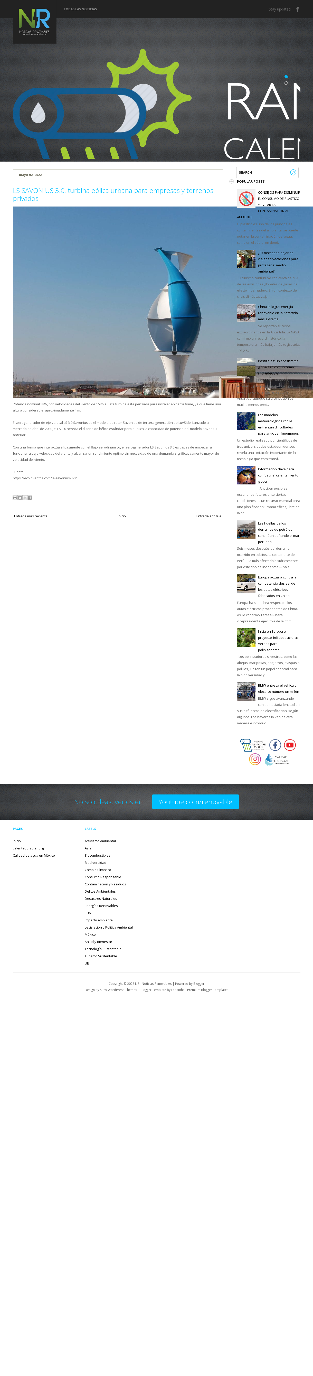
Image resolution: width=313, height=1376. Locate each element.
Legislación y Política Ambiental (109, 927)
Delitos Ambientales (100, 891)
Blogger (198, 983)
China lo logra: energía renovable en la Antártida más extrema (278, 312)
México (90, 934)
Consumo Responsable (103, 877)
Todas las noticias (80, 9)
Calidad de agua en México (34, 855)
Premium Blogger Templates (208, 990)
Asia (88, 848)
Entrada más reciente (31, 516)
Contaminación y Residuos (105, 884)
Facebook (297, 9)
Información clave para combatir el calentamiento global (278, 475)
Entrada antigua (208, 516)
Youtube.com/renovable (195, 801)
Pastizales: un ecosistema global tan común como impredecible (278, 367)
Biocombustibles (97, 855)
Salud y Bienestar (98, 941)
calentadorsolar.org (28, 848)
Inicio (122, 516)
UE (87, 963)
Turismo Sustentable (101, 956)
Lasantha (178, 990)
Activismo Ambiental (100, 841)
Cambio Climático (98, 869)
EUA (88, 913)
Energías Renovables (101, 905)
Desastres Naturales (101, 898)
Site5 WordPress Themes (118, 990)
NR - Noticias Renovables (153, 983)
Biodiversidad (95, 862)
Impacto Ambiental (99, 920)
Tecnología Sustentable (103, 949)
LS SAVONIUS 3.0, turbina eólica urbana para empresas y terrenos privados (113, 194)
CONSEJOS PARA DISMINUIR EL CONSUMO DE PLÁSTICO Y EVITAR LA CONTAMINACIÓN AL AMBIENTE (268, 204)
